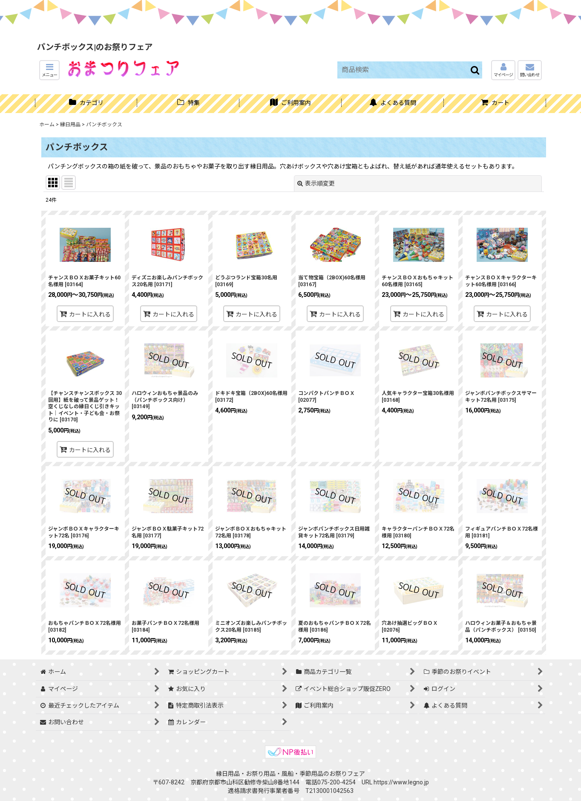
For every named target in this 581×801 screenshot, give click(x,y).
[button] (49, 70)
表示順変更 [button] (316, 183)
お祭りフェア (347, 773)
